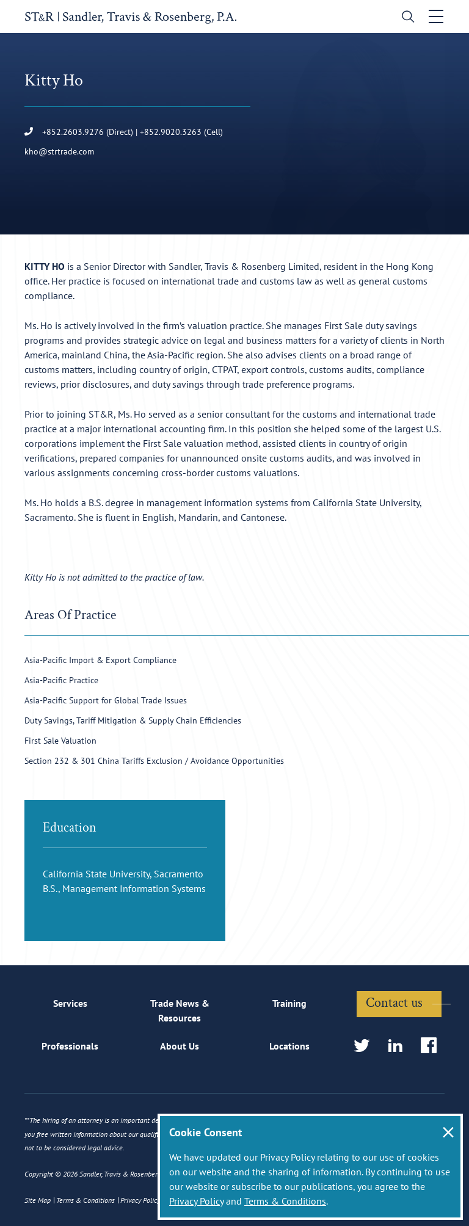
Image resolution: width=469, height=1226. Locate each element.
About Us (179, 1046)
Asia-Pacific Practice (61, 680)
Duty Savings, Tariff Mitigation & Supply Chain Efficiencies (132, 720)
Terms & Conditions (285, 1201)
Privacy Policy (196, 1201)
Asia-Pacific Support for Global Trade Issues (105, 700)
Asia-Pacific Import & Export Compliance (100, 660)
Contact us (394, 1003)
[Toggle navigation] (437, 16)
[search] (405, 18)
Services (70, 1003)
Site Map (37, 1200)
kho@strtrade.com (59, 151)
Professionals (70, 1046)
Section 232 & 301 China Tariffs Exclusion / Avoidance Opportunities (154, 760)
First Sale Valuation (60, 740)
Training (289, 1003)
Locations (289, 1046)
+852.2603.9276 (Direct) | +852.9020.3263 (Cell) (123, 131)
